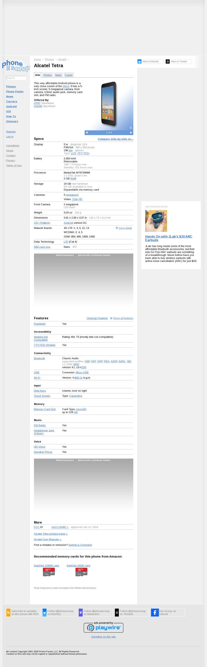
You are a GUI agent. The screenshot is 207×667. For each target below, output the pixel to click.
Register (11, 131)
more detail (125, 228)
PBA (106, 361)
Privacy (10, 160)
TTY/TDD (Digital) (44, 345)
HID (129, 361)
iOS (8, 111)
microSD (81, 409)
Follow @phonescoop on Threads (133, 613)
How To (11, 116)
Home (37, 59)
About (9, 150)
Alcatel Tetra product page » (51, 533)
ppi (71, 150)
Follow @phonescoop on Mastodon (97, 613)
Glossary (12, 121)
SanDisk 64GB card (78, 565)
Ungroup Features (97, 318)
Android (11, 106)
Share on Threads (179, 61)
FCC (37, 527)
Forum (69, 75)
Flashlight (39, 323)
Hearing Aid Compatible (41, 338)
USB (36, 372)
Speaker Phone (43, 451)
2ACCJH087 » (60, 527)
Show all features (123, 318)
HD (80, 199)
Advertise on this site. (103, 636)
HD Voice (39, 446)
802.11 (79, 377)
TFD (86, 153)
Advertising (12, 145)
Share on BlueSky (150, 61)
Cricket (38, 106)
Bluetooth (39, 358)
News (9, 96)
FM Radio (40, 425)
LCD (73, 153)
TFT (80, 153)
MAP (76, 364)
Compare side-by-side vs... (115, 138)
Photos (48, 75)
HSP (87, 361)
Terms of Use (14, 165)
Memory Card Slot (45, 409)
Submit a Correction (80, 544)
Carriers (11, 101)
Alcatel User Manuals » (47, 539)
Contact (10, 155)
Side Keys (40, 390)
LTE (66, 241)
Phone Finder (15, 91)
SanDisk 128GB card (46, 565)
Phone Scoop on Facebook (166, 613)
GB (76, 412)
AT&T (37, 103)
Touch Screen (42, 395)
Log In (9, 136)
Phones (11, 86)
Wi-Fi (37, 377)
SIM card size (42, 246)
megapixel (72, 194)
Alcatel (62, 59)
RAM (73, 178)
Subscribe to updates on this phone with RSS (25, 613)
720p (75, 199)
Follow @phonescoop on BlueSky (60, 613)
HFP (93, 361)
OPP (100, 361)
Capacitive (75, 395)
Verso (66, 86)
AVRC (122, 361)
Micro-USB (82, 372)
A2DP (114, 361)
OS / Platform (42, 222)
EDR (83, 367)
